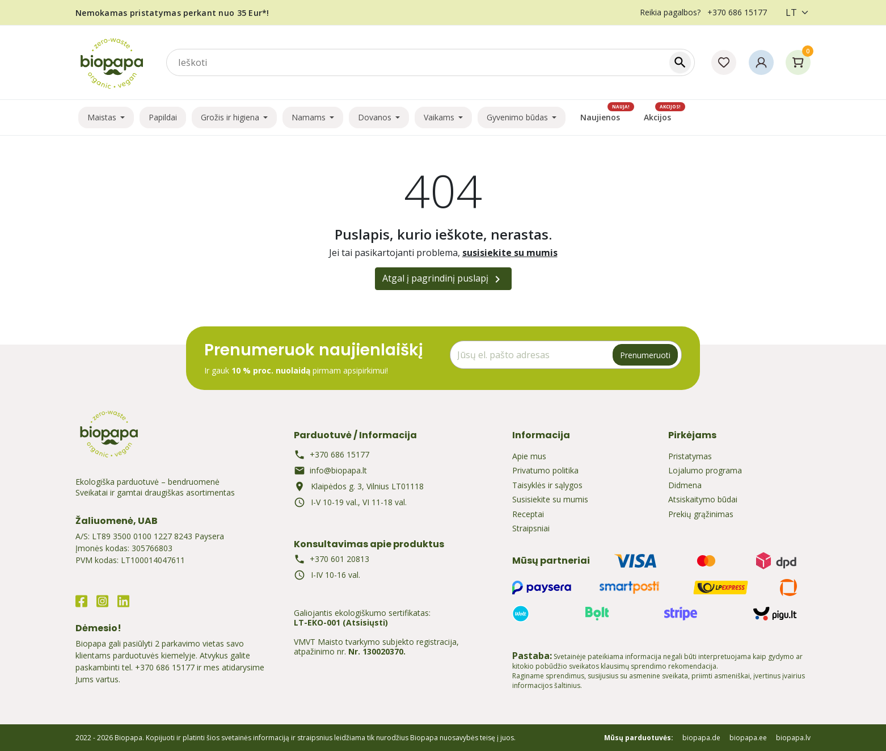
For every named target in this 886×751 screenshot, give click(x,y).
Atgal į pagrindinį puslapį (443, 279)
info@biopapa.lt (338, 470)
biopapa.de (701, 737)
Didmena (685, 485)
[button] (761, 62)
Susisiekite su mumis (550, 499)
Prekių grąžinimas (700, 514)
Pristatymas (690, 456)
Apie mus (529, 456)
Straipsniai (531, 528)
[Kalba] (794, 12)
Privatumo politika (545, 470)
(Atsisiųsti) (365, 622)
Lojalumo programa (705, 470)
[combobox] (430, 62)
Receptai (528, 514)
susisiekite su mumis (510, 252)
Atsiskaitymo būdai (702, 499)
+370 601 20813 (339, 559)
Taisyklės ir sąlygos (547, 485)
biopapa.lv (793, 737)
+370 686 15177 (165, 667)
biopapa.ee (748, 737)
